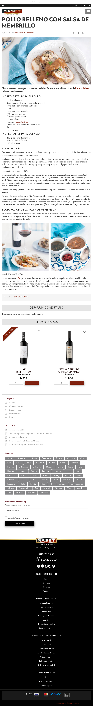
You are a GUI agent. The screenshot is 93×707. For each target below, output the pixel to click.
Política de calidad (46, 657)
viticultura (31, 492)
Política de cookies (46, 661)
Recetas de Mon (82, 88)
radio (23, 484)
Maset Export (47, 685)
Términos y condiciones (46, 635)
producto (79, 480)
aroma (34, 458)
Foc (19, 278)
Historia (46, 579)
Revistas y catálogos (46, 628)
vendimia (58, 488)
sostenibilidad (24, 488)
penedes (24, 480)
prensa (55, 480)
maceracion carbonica (29, 475)
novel (78, 475)
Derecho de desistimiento (46, 653)
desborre (74, 462)
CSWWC (62, 462)
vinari (69, 488)
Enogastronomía (21, 297)
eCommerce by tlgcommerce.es (67, 703)
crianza (52, 462)
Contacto (46, 591)
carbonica (71, 458)
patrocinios (11, 480)
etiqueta (49, 467)
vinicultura (80, 488)
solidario (10, 488)
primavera (67, 480)
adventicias (22, 458)
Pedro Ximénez (21, 122)
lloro (68, 471)
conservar (40, 462)
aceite (9, 458)
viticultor (19, 492)
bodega (59, 458)
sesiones (62, 484)
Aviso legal (46, 640)
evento (60, 467)
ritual (43, 484)
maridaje (57, 475)
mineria (68, 475)
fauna (70, 467)
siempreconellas (77, 484)
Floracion (10, 471)
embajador (37, 467)
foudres (22, 471)
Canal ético (46, 644)
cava (18, 462)
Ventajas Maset (46, 598)
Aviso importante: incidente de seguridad (48, 2)
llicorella (58, 471)
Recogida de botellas (46, 624)
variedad (46, 488)
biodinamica (46, 458)
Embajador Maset (46, 607)
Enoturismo (46, 611)
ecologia (10, 467)
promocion (11, 484)
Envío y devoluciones (46, 616)
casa (82, 458)
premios (45, 480)
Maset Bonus (46, 620)
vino (9, 492)
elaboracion (23, 467)
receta (33, 484)
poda (34, 480)
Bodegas (46, 587)
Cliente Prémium (46, 603)
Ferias (80, 467)
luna (77, 471)
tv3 (36, 488)
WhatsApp (44, 492)
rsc (52, 484)
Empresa (46, 583)
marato (45, 475)
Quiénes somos (46, 574)
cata (9, 462)
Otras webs (46, 672)
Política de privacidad (22, 518)
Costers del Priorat (46, 681)
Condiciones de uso (46, 649)
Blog (46, 677)
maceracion (11, 475)
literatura (45, 471)
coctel (28, 462)
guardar (34, 471)
